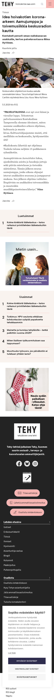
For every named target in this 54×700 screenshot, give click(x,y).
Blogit (7, 555)
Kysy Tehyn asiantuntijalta (17, 587)
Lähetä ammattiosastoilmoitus (29, 502)
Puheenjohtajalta (12, 569)
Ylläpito (9, 696)
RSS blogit (10, 692)
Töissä (7, 536)
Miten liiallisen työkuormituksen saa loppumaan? (26, 342)
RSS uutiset (11, 688)
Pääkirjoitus (9, 565)
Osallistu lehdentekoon (30, 512)
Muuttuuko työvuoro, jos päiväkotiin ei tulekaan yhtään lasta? (27, 352)
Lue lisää (12, 653)
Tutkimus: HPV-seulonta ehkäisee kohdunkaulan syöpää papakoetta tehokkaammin (25, 319)
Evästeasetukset (27, 677)
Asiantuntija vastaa (13, 550)
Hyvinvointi (9, 546)
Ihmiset (7, 541)
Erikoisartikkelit (12, 532)
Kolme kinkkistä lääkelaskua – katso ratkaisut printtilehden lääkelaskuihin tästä (26, 225)
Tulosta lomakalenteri (15, 602)
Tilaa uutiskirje (30, 493)
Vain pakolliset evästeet (26, 669)
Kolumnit (8, 560)
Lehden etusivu (12, 522)
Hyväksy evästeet (27, 661)
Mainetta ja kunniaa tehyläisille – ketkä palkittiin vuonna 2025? (27, 331)
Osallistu (9, 578)
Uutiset (7, 527)
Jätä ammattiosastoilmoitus (18, 592)
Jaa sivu (6, 52)
